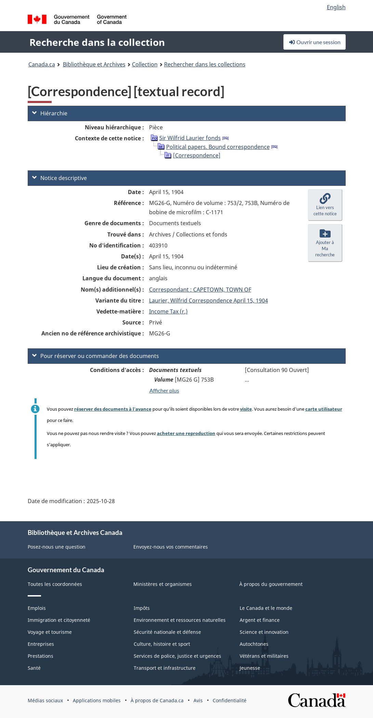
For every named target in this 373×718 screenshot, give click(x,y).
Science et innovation (264, 632)
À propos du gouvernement (271, 584)
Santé (34, 668)
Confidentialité (230, 700)
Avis (198, 700)
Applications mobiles (97, 700)
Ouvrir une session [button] (315, 42)
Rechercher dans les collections (204, 64)
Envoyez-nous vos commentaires (170, 546)
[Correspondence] (197, 155)
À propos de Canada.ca (157, 700)
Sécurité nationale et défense (167, 632)
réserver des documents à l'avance (112, 409)
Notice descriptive (59, 178)
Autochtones (254, 644)
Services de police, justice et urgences (177, 656)
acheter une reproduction (186, 433)
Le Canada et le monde (266, 608)
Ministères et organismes (162, 584)
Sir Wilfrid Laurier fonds (190, 138)
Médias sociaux (45, 700)
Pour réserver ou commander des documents (95, 356)
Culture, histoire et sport (162, 644)
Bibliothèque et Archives (94, 64)
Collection (145, 64)
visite (246, 409)
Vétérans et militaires (264, 656)
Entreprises (41, 644)
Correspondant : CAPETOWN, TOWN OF (200, 289)
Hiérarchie (49, 113)
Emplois (37, 608)
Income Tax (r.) (168, 311)
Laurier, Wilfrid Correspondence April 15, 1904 (208, 300)
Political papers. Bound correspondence (218, 147)
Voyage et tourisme (50, 632)
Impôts (142, 608)
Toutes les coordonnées (55, 584)
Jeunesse (250, 668)
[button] (325, 205)
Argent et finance (260, 620)
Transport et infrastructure (165, 668)
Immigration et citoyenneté (59, 620)
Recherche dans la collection (97, 42)
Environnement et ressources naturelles (180, 620)
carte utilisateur (323, 409)
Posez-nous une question (56, 546)
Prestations (40, 656)
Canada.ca (41, 64)
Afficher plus (164, 390)
